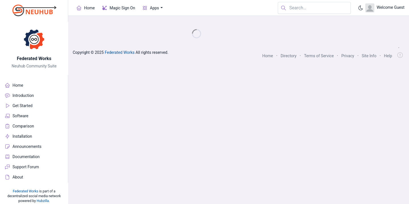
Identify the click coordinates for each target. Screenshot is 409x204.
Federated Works (34, 58)
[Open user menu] (384, 7)
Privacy (347, 56)
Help (388, 56)
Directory (289, 56)
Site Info (369, 56)
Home (267, 56)
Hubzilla (43, 201)
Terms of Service (319, 56)
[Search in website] (314, 8)
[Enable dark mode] (360, 8)
